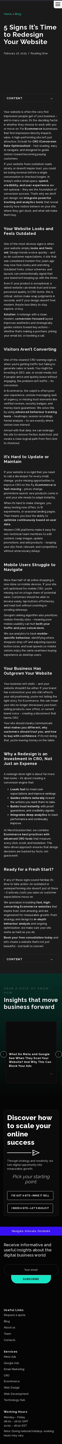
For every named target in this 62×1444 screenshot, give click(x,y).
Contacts (10, 1340)
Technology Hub (14, 1400)
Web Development (16, 1393)
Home (8, 14)
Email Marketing (14, 1369)
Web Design (12, 1387)
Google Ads (11, 1363)
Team (7, 1333)
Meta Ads (10, 1356)
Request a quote (15, 1315)
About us (9, 1327)
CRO (7, 1375)
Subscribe (31, 1279)
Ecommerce (12, 1381)
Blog (18, 14)
